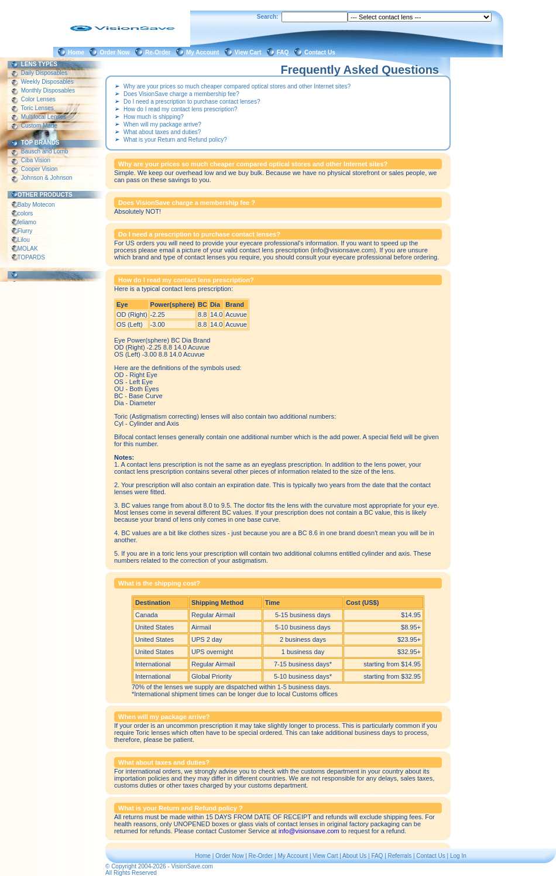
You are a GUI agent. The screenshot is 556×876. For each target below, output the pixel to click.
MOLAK (28, 248)
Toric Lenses (37, 108)
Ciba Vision (35, 160)
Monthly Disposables (48, 90)
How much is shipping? (153, 117)
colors (25, 213)
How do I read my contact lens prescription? (180, 109)
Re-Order (159, 52)
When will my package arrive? (162, 124)
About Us (354, 856)
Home (77, 52)
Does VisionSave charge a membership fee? (181, 94)
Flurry (25, 231)
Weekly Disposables (47, 81)
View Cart (250, 52)
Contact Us (321, 52)
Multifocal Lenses (43, 117)
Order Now (116, 52)
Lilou (24, 240)
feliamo (27, 222)
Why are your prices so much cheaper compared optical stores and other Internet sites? (237, 86)
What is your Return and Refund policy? (175, 139)
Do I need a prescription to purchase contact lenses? (191, 101)
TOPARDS (31, 257)
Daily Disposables (44, 73)
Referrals (400, 856)
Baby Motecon (36, 204)
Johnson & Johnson (46, 177)
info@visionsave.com (309, 830)
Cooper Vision (39, 169)
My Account (204, 52)
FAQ (284, 52)
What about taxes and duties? (162, 132)
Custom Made (39, 125)
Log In (458, 856)
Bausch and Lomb (44, 151)
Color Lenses (38, 99)
